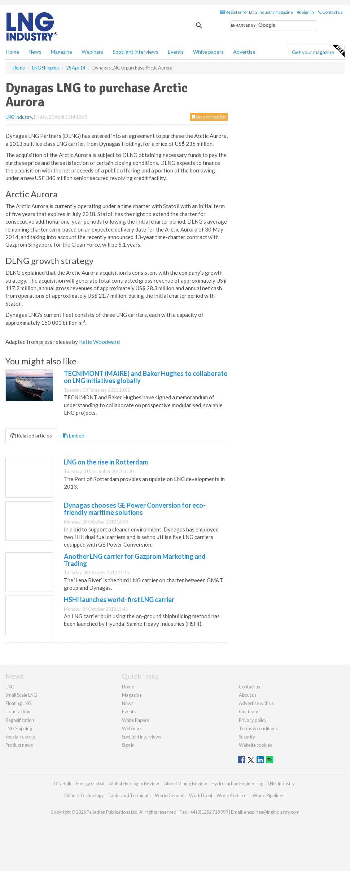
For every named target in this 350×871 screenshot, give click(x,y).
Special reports (20, 737)
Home (12, 52)
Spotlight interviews (135, 52)
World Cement (170, 795)
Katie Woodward (99, 341)
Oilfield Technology (84, 795)
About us (248, 695)
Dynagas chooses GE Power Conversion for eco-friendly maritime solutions (135, 508)
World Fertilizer (232, 795)
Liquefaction (17, 711)
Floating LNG (18, 703)
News (128, 703)
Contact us (330, 12)
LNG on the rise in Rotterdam (106, 462)
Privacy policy (253, 720)
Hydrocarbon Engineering (237, 783)
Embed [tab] (73, 435)
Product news (19, 745)
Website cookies (255, 745)
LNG (9, 687)
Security (247, 737)
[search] (274, 25)
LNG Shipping (18, 728)
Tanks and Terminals (129, 795)
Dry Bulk (62, 783)
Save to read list (209, 117)
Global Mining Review (185, 783)
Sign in (305, 12)
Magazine (61, 52)
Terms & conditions (258, 728)
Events (176, 52)
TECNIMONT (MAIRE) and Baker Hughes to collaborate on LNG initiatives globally (145, 377)
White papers (208, 52)
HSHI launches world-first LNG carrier (119, 599)
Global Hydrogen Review (134, 783)
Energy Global (90, 783)
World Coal (200, 795)
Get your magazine (318, 51)
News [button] (35, 52)
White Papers (135, 720)
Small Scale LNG (21, 695)
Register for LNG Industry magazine (256, 12)
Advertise (244, 52)
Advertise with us (256, 703)
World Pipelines (268, 795)
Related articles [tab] (31, 435)
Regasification (19, 720)
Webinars (92, 52)
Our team (248, 711)
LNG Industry (18, 117)
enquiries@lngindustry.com (271, 812)
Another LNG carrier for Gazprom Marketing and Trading (135, 559)
